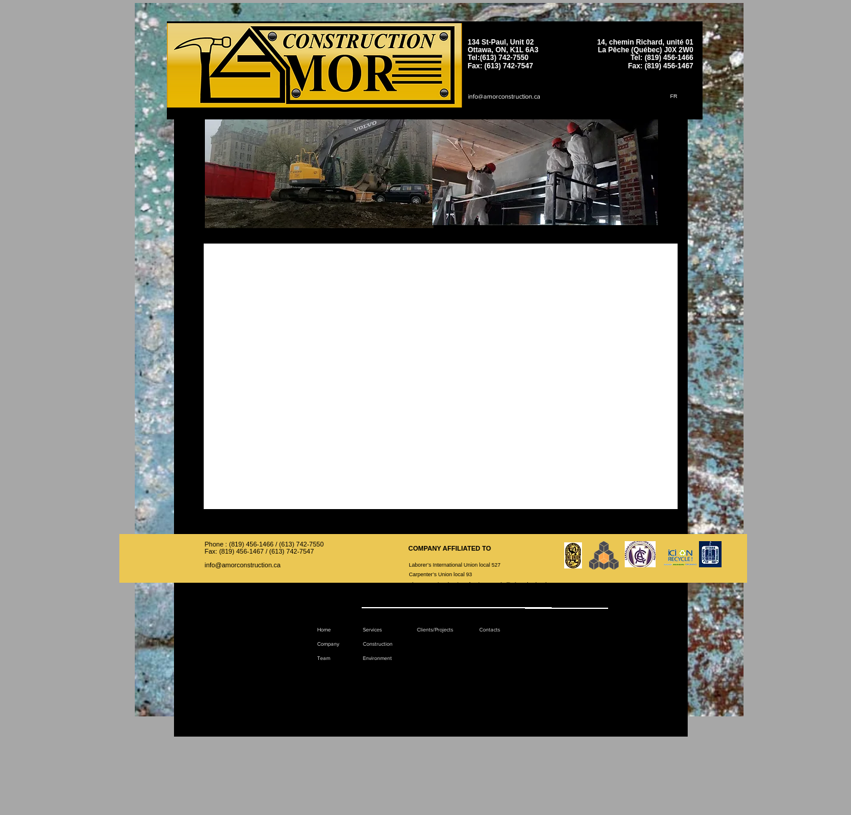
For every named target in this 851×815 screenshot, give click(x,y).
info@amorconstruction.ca (504, 96)
